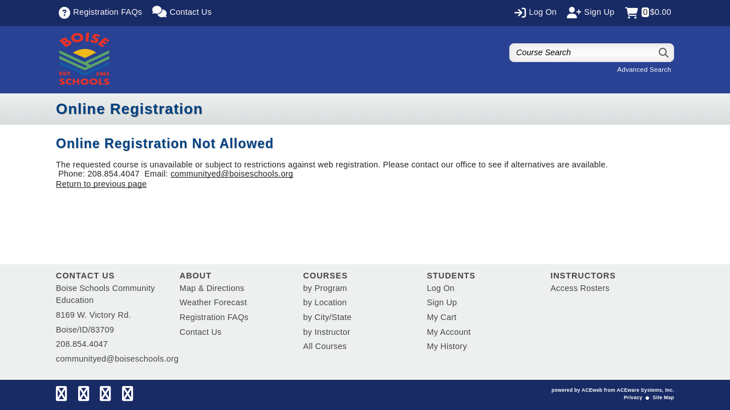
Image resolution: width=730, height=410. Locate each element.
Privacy (633, 397)
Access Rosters (579, 288)
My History (447, 346)
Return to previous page (101, 183)
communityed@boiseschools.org (232, 173)
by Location (325, 302)
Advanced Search (644, 69)
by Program (325, 288)
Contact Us (201, 332)
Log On (441, 288)
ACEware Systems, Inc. (645, 390)
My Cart (441, 317)
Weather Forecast (213, 302)
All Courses (325, 346)
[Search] (664, 53)
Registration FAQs (214, 317)
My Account (449, 332)
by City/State (327, 317)
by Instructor (326, 332)
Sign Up (442, 302)
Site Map (663, 397)
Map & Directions (212, 288)
